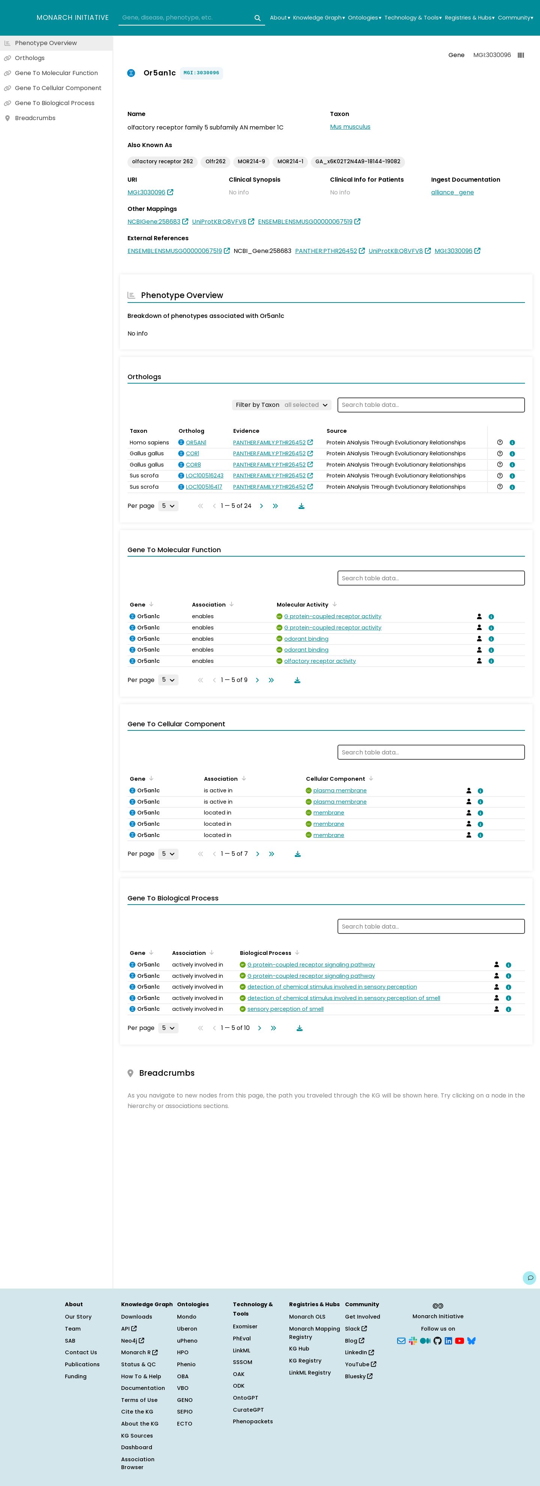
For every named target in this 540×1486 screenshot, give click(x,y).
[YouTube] (459, 1340)
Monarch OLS (307, 1316)
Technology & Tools (413, 18)
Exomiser (245, 1326)
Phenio (186, 1364)
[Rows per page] (168, 506)
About (280, 18)
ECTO (184, 1423)
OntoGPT (245, 1398)
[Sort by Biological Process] (295, 952)
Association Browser (137, 1463)
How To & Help (141, 1376)
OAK (238, 1374)
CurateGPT (248, 1410)
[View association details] (511, 442)
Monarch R (139, 1352)
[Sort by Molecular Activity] (333, 604)
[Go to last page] (273, 506)
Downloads (136, 1316)
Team (73, 1328)
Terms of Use (139, 1400)
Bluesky (358, 1376)
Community (515, 18)
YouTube (360, 1364)
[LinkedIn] (448, 1340)
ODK (238, 1386)
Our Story (78, 1316)
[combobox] (191, 18)
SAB (70, 1340)
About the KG (140, 1423)
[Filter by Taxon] (282, 405)
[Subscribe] (401, 1340)
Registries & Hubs (470, 18)
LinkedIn (359, 1352)
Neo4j (132, 1340)
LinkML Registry (310, 1372)
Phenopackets (253, 1421)
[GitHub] (438, 1340)
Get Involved (362, 1316)
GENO (185, 1400)
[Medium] (425, 1340)
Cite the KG (137, 1411)
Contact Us (81, 1352)
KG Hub (299, 1348)
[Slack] (413, 1340)
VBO (183, 1388)
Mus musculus (350, 126)
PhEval (242, 1338)
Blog (354, 1340)
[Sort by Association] (230, 604)
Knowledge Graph (319, 18)
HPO (183, 1352)
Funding (76, 1376)
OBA (183, 1376)
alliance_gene (452, 192)
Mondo (186, 1316)
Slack (356, 1328)
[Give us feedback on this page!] (529, 1278)
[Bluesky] (471, 1340)
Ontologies (364, 18)
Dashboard (136, 1447)
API (128, 1328)
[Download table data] (300, 506)
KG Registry (305, 1360)
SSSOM (242, 1362)
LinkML (241, 1350)
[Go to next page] (259, 506)
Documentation (143, 1388)
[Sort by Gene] (150, 604)
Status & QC (138, 1364)
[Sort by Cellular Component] (369, 778)
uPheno (187, 1340)
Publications (82, 1364)
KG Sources (137, 1435)
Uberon (187, 1328)
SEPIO (185, 1411)
